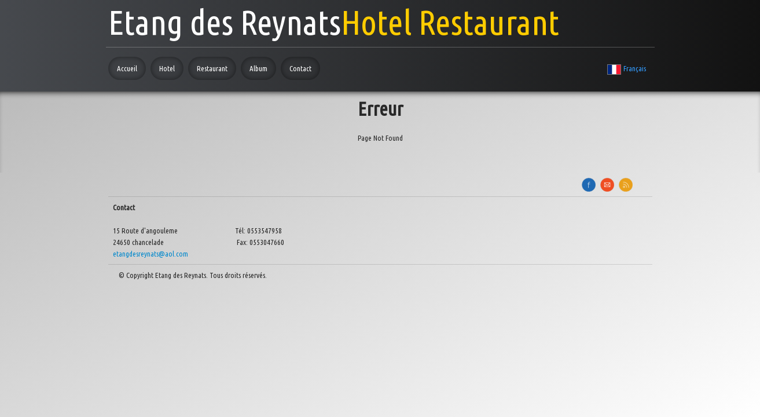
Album (258, 68)
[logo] (333, 19)
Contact (300, 68)
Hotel (167, 68)
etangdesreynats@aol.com (150, 254)
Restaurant (212, 68)
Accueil (127, 68)
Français (627, 68)
